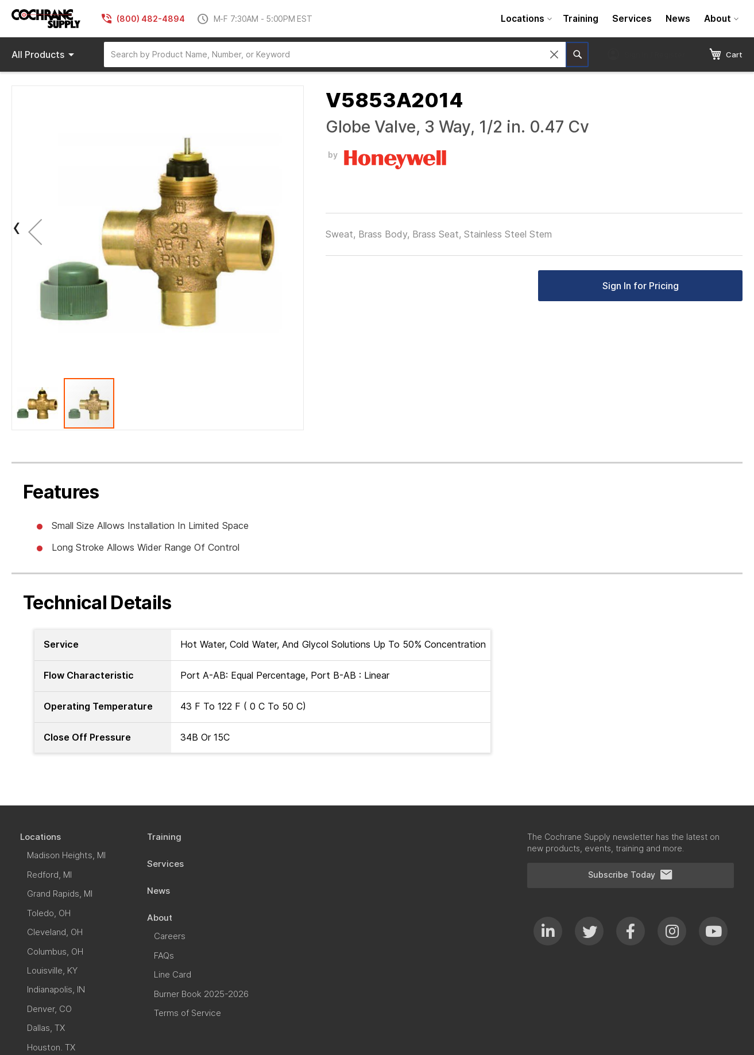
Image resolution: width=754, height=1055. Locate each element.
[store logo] (45, 19)
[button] (35, 231)
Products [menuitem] (44, 54)
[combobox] (335, 54)
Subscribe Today (630, 875)
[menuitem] (525, 19)
